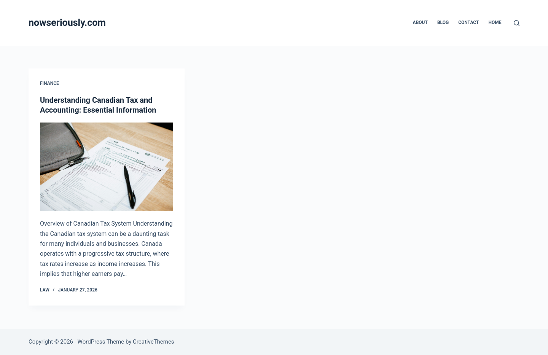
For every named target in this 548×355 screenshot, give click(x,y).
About (420, 22)
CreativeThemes (153, 341)
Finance (49, 83)
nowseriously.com (67, 22)
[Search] (516, 23)
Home (494, 22)
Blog (443, 22)
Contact (468, 22)
